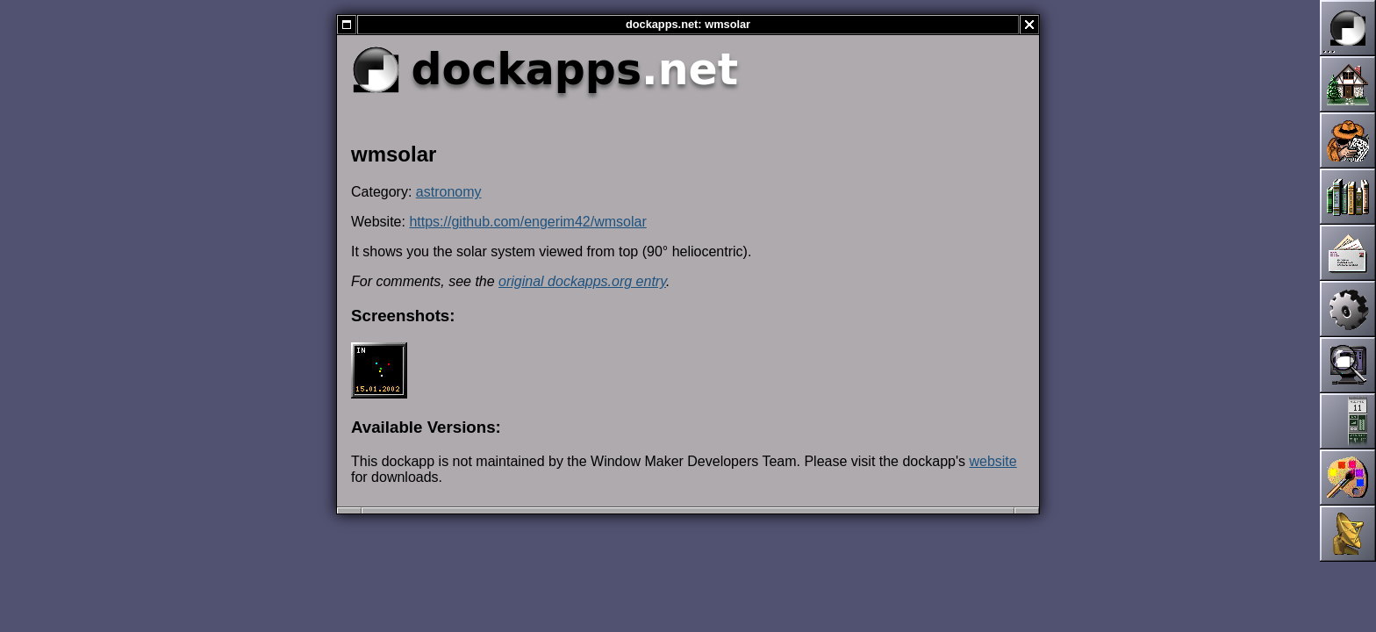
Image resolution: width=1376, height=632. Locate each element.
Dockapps (1348, 421)
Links (1348, 534)
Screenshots (1348, 365)
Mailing (1348, 253)
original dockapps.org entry (582, 281)
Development (1348, 309)
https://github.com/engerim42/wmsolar (527, 221)
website (992, 461)
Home (1348, 84)
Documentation (1348, 197)
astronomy (449, 191)
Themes (1348, 477)
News (1348, 140)
